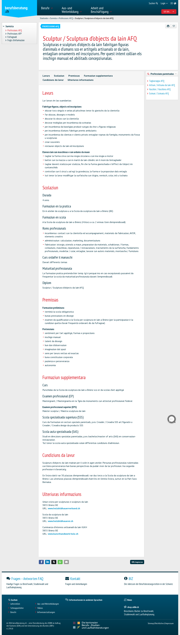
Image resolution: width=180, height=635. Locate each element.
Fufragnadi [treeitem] (12, 37)
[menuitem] (49, 7)
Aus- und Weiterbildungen (48, 603)
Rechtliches (159, 623)
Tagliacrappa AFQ (156, 80)
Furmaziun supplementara (98, 75)
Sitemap (151, 623)
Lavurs (46, 75)
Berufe (13, 612)
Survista (53, 18)
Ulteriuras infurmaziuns (81, 79)
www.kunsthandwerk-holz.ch (63, 533)
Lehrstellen (15, 603)
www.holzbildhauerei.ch (60, 521)
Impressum (169, 623)
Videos (40, 608)
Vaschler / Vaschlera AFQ (160, 89)
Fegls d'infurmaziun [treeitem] (15, 40)
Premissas (74, 75)
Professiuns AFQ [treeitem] (14, 30)
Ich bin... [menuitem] (169, 11)
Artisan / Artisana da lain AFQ (162, 85)
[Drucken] (168, 26)
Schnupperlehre (17, 608)
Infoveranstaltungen (46, 612)
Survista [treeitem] (10, 26)
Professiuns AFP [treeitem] (14, 33)
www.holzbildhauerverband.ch (64, 508)
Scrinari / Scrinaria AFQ (159, 93)
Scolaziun (59, 75)
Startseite (44, 18)
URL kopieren (137, 562)
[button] (41, 562)
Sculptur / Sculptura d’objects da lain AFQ (94, 18)
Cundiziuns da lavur (53, 79)
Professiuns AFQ (66, 18)
